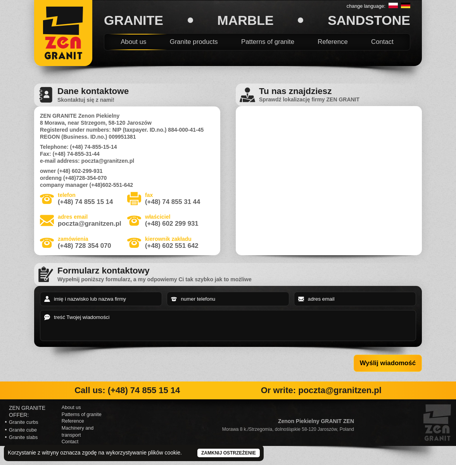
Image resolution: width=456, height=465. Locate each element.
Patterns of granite (267, 41)
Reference (332, 41)
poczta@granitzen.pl (89, 223)
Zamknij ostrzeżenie (228, 453)
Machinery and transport (78, 431)
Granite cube (23, 430)
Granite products (194, 41)
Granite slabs (23, 437)
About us (133, 41)
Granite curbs (23, 422)
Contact (382, 41)
